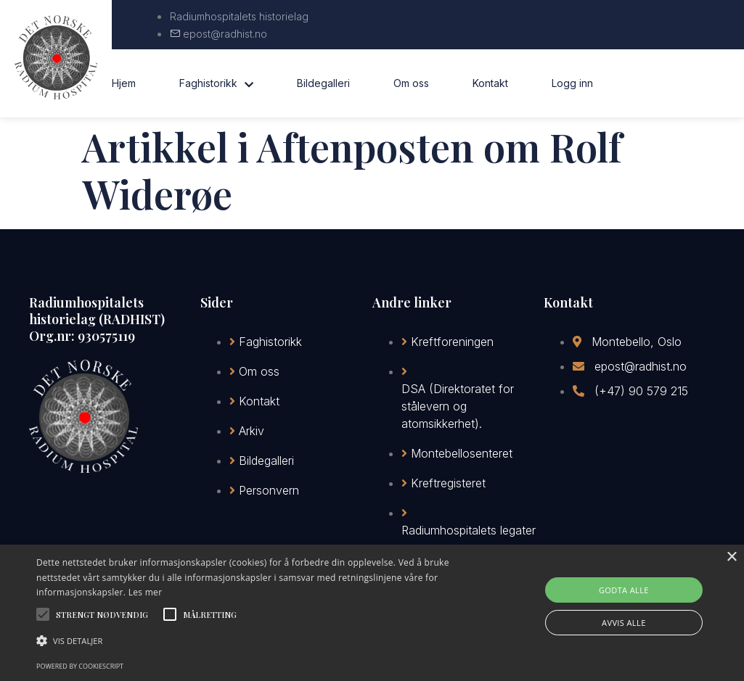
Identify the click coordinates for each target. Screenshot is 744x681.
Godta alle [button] (624, 590)
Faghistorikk (216, 83)
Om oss (411, 83)
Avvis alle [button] (624, 622)
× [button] (731, 557)
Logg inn (572, 83)
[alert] (372, 613)
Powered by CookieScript (79, 666)
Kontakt (490, 83)
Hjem (124, 83)
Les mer (145, 592)
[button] (254, 641)
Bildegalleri (323, 83)
